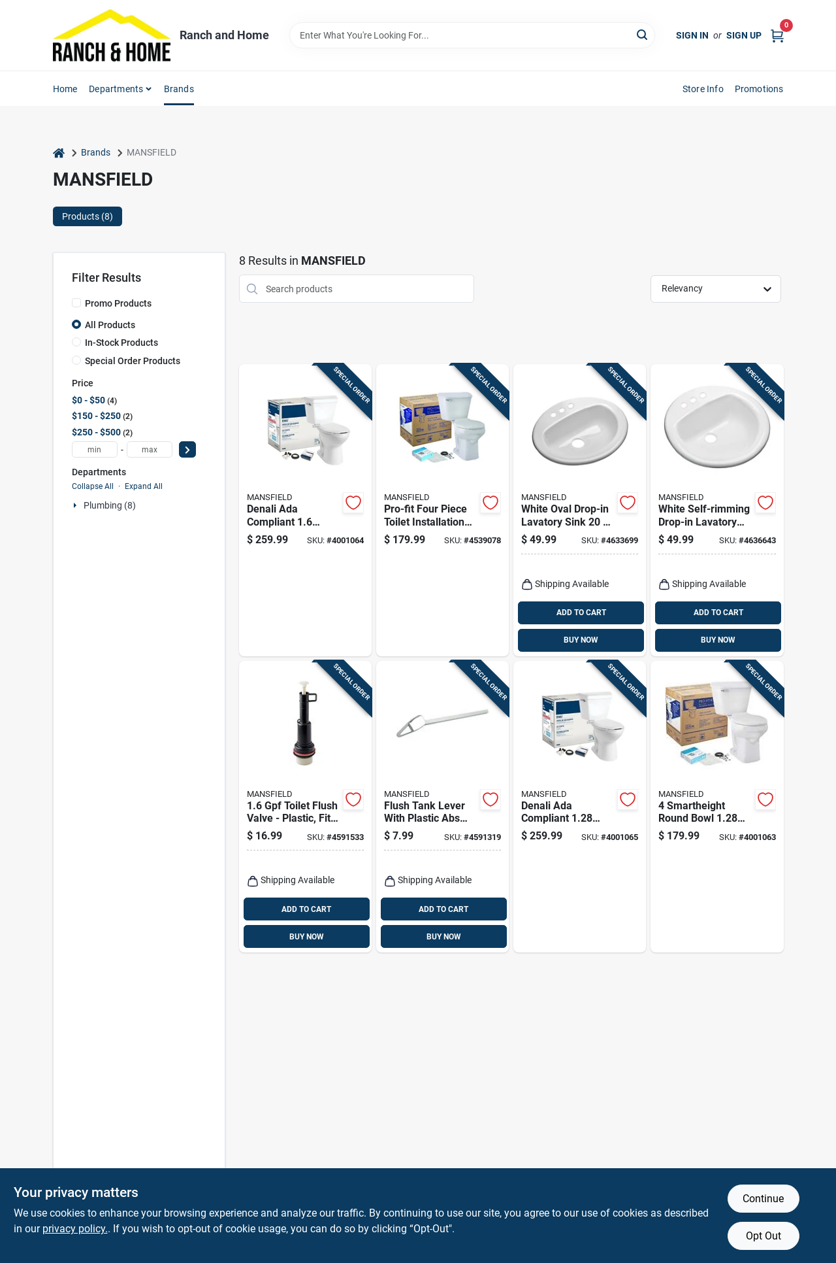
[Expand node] (76, 505)
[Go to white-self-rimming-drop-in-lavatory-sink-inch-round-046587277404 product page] (717, 510)
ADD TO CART (581, 612)
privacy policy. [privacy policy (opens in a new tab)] (75, 1228)
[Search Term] (472, 35)
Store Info (703, 89)
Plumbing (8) (110, 505)
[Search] (643, 34)
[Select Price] (187, 449)
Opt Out (763, 1236)
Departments (116, 89)
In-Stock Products (121, 342)
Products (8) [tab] (87, 216)
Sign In (692, 35)
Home (65, 89)
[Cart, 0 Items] (777, 35)
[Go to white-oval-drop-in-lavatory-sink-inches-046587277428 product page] (579, 510)
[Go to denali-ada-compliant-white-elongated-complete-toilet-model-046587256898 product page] (579, 807)
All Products (110, 325)
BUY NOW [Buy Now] (581, 640)
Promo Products (118, 303)
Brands (179, 89)
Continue (763, 1198)
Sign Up (744, 35)
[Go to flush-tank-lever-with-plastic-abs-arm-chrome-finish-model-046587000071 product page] (442, 807)
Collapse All (93, 486)
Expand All (144, 486)
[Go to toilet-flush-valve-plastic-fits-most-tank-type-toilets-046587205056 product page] (305, 807)
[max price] (149, 449)
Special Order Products (132, 361)
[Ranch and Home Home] (111, 35)
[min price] (95, 449)
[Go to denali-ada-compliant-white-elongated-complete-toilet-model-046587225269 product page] (305, 510)
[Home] (59, 153)
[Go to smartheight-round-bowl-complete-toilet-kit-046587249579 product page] (717, 807)
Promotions (759, 89)
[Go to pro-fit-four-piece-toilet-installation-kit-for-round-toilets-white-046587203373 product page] (442, 510)
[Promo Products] (76, 302)
